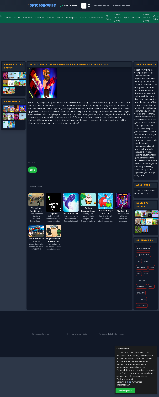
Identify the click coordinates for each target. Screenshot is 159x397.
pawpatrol (141, 287)
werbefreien (141, 306)
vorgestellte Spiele (42, 334)
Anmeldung (101, 6)
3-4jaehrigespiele (143, 248)
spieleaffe (140, 293)
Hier (129, 382)
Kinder (146, 261)
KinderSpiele (141, 267)
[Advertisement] (79, 42)
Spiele (146, 274)
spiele (151, 287)
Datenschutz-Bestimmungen (113, 334)
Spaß (152, 267)
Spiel (139, 274)
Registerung (121, 6)
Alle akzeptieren (125, 390)
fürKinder (141, 280)
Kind (139, 261)
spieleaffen (141, 299)
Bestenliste (70, 6)
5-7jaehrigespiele (143, 255)
